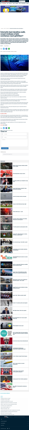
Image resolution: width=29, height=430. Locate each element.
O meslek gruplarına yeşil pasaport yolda (20, 226)
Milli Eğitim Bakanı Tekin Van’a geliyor (19, 310)
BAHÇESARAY (23, 3)
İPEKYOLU (10, 3)
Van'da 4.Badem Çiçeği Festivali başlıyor (20, 356)
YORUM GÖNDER (5, 148)
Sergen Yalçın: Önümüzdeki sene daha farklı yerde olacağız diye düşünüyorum (20, 272)
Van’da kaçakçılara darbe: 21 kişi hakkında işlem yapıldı (7, 414)
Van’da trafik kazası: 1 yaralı (18, 211)
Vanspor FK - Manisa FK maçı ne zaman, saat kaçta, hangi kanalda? (20, 234)
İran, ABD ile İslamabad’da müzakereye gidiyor (20, 387)
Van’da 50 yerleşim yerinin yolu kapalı (19, 196)
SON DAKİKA (4, 3)
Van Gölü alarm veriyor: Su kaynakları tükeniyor (6, 405)
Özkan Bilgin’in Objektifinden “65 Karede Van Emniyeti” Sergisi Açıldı (9, 411)
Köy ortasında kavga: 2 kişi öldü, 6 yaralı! (20, 242)
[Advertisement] (14, 21)
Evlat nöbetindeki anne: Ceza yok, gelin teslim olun (20, 318)
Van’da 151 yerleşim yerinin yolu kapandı (20, 302)
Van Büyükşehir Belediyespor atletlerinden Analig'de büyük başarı (19, 348)
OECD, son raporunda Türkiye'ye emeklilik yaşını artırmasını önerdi (20, 265)
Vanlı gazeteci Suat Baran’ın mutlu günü (5, 398)
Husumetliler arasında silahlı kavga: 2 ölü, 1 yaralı (7, 401)
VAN (7, 3)
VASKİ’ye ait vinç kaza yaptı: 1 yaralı (5, 408)
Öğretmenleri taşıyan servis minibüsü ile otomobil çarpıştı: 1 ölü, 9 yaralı (20, 280)
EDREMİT (16, 3)
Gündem (2, 396)
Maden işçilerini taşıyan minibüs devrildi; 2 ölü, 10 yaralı (20, 166)
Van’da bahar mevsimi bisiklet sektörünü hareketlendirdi (20, 250)
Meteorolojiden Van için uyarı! (18, 325)
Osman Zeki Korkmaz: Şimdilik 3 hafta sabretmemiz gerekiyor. (19, 189)
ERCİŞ (20, 3)
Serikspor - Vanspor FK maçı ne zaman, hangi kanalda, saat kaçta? (9, 404)
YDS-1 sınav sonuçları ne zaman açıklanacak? (18, 364)
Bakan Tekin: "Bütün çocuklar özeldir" (19, 295)
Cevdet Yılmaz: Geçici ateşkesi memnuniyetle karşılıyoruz (18, 371)
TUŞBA (14, 3)
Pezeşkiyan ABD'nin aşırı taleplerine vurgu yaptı (20, 181)
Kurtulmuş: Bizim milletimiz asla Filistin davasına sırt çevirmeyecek (20, 219)
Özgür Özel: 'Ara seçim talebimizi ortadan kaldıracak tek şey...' (20, 288)
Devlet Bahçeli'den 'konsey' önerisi (19, 173)
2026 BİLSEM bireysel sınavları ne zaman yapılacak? (20, 257)
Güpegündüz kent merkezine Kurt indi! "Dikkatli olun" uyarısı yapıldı (9, 402)
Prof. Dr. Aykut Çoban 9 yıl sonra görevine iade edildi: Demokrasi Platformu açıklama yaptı (20, 333)
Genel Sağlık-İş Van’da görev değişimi (5, 399)
